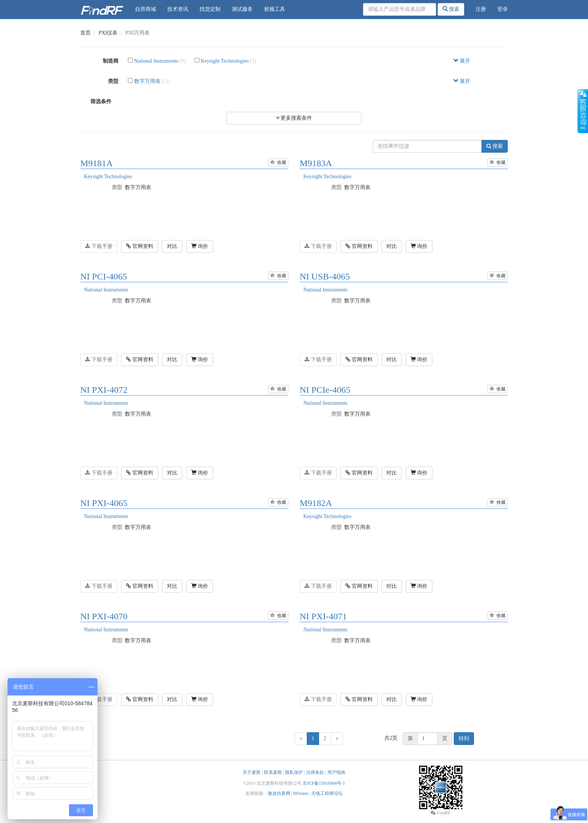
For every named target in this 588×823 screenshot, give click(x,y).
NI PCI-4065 (103, 276)
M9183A (316, 163)
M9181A (96, 163)
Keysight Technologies (225, 61)
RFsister (300, 793)
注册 (481, 9)
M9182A (316, 503)
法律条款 (315, 772)
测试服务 (242, 9)
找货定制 (210, 9)
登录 (502, 9)
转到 (464, 738)
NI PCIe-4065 (325, 390)
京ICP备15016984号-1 (324, 783)
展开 (462, 61)
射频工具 (274, 9)
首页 (85, 33)
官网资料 (139, 246)
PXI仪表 (108, 33)
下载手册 (98, 246)
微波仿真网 (279, 793)
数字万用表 (147, 81)
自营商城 (145, 9)
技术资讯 (177, 9)
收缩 (583, 111)
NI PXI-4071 (323, 616)
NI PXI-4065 (104, 503)
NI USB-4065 (325, 276)
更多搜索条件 (294, 118)
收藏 (278, 162)
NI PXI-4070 (104, 616)
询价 (199, 246)
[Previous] (301, 738)
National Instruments (156, 61)
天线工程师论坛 (327, 793)
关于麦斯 (252, 772)
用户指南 (336, 772)
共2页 (391, 738)
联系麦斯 (273, 772)
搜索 (451, 9)
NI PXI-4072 (104, 390)
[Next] (337, 738)
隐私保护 (294, 772)
